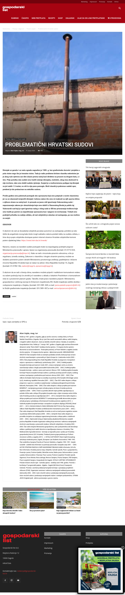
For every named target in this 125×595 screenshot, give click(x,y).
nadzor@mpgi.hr (28, 266)
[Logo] (13, 8)
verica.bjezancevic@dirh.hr (65, 288)
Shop (60, 18)
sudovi (14, 296)
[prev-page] (4, 517)
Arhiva (116, 2)
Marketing (84, 2)
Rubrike (15, 18)
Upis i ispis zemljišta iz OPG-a (15, 322)
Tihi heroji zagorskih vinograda (98, 167)
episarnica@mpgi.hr (44, 266)
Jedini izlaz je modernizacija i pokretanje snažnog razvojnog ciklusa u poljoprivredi (102, 286)
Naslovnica (6, 29)
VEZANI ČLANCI (34, 489)
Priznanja (102, 2)
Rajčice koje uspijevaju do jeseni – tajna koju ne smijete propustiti (103, 196)
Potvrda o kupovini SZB (71, 322)
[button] (120, 8)
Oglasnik (70, 18)
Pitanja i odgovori (18, 29)
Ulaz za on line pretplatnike (91, 18)
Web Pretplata (38, 18)
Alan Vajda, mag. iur (17, 151)
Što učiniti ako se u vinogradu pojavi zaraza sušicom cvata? (103, 226)
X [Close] (123, 547)
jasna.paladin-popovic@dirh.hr (67, 285)
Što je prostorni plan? (37, 511)
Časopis (25, 18)
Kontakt (109, 2)
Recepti (51, 18)
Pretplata (89, 543)
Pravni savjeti (31, 29)
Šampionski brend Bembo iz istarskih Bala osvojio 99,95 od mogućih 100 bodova (102, 256)
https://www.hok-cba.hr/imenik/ (34, 240)
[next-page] (8, 517)
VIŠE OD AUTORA (49, 489)
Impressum (93, 2)
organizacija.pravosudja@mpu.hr (16, 253)
